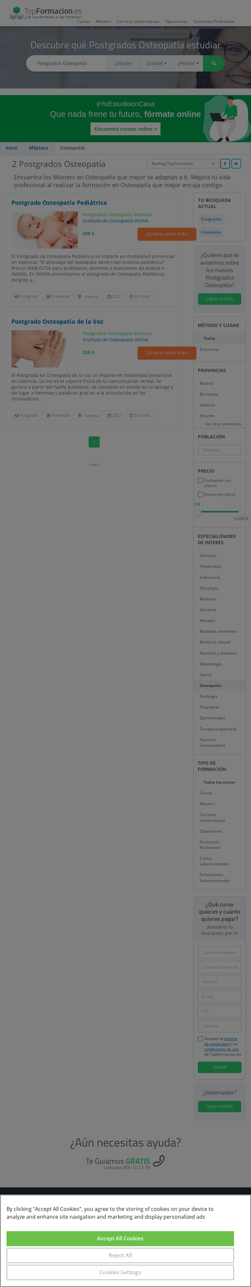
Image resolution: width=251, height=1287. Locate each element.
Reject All (120, 1255)
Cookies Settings (120, 1272)
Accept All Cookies (120, 1238)
